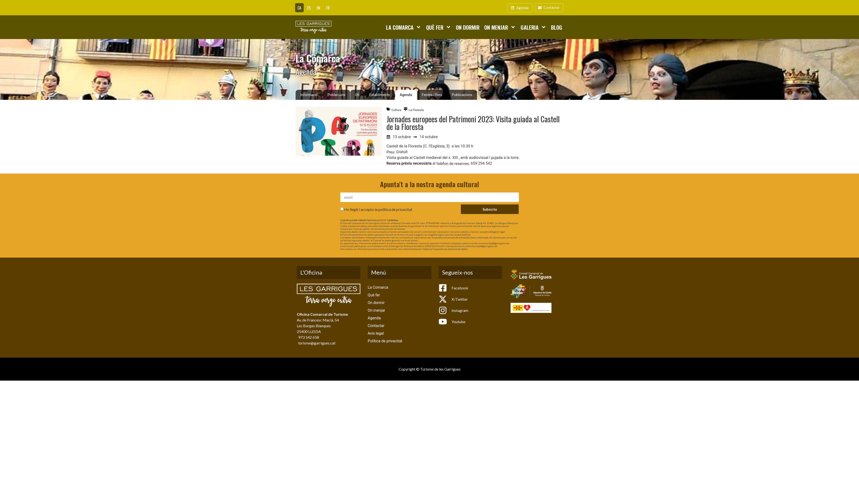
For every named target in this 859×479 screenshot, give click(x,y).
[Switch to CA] (299, 7)
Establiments (379, 95)
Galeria (533, 27)
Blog (556, 27)
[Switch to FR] (328, 7)
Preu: (390, 152)
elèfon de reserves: (454, 164)
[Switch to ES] (309, 7)
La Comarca (403, 27)
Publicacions (462, 95)
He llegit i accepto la (378, 209)
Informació (309, 95)
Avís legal (376, 333)
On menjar (500, 27)
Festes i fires (432, 95)
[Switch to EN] (318, 7)
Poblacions (336, 95)
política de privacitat (395, 209)
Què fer (438, 27)
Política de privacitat (385, 341)
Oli (357, 95)
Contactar (376, 325)
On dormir (467, 27)
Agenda (406, 95)
